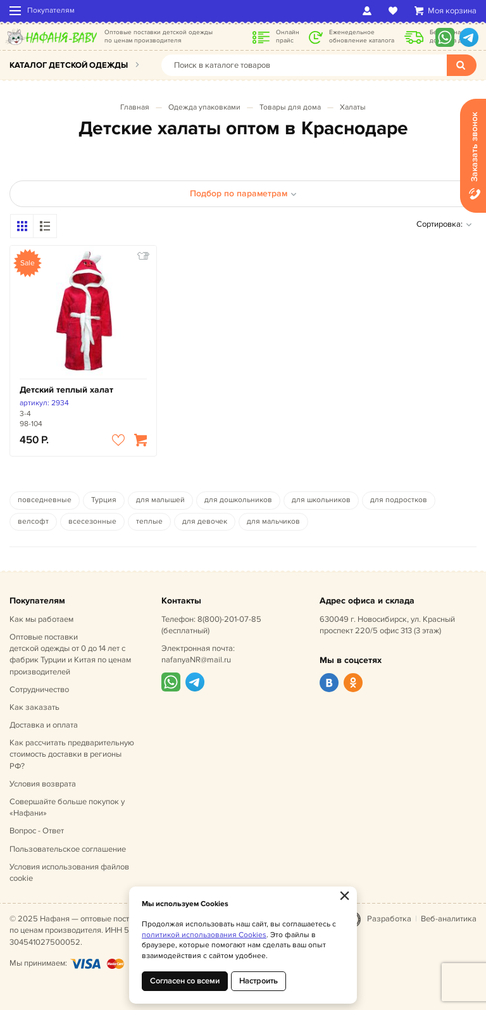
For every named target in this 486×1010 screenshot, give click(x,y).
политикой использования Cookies (204, 935)
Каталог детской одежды (68, 65)
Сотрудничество (39, 690)
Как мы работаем (41, 619)
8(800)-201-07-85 (229, 619)
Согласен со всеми (185, 981)
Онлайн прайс (287, 36)
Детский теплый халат (66, 389)
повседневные (45, 500)
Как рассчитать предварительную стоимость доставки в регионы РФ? (71, 754)
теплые (149, 521)
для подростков (398, 500)
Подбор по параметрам (243, 193)
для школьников (321, 500)
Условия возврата (42, 784)
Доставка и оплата (43, 725)
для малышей (160, 500)
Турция (103, 500)
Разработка (389, 919)
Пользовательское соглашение (67, 849)
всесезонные (92, 521)
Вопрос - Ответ (36, 831)
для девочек (204, 521)
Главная (134, 107)
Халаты (353, 107)
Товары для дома (290, 107)
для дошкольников (238, 500)
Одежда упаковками (204, 107)
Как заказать (34, 707)
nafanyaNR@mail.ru (196, 660)
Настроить (258, 981)
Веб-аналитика (449, 919)
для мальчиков (273, 521)
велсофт (33, 521)
